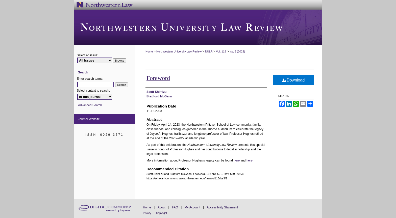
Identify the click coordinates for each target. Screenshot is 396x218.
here (237, 160)
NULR (209, 51)
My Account (192, 207)
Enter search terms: (90, 78)
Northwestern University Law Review (198, 27)
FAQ (175, 207)
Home (149, 51)
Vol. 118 (221, 51)
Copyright (161, 213)
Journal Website (89, 119)
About (161, 207)
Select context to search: (93, 90)
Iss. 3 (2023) (237, 51)
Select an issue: (87, 55)
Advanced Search (90, 105)
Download (293, 80)
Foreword (158, 78)
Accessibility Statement (222, 207)
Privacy (147, 213)
